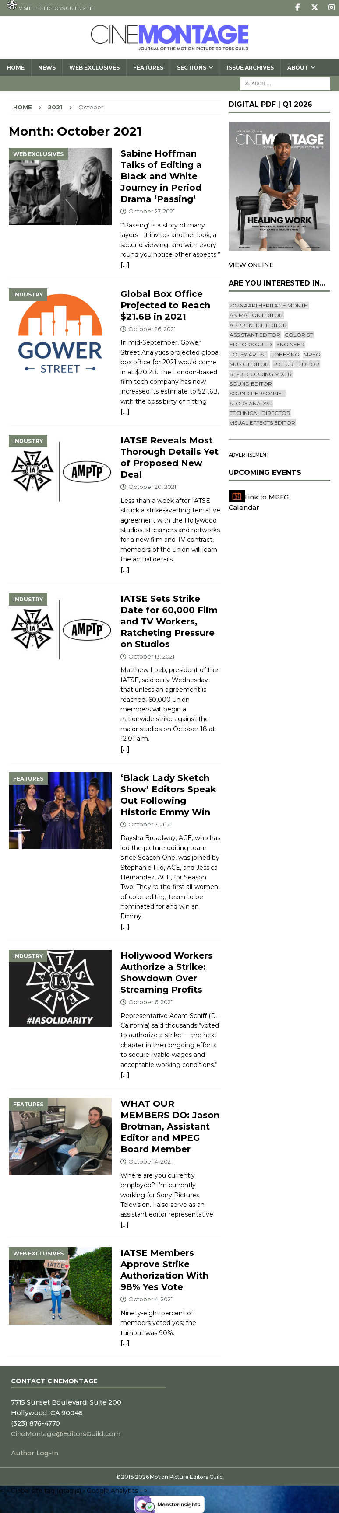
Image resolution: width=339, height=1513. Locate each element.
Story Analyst (251, 403)
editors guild (251, 344)
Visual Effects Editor (262, 422)
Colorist (299, 334)
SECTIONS (191, 67)
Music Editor (249, 364)
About (297, 67)
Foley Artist (248, 354)
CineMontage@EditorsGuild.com (65, 1433)
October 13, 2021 (151, 656)
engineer (290, 344)
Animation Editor (256, 315)
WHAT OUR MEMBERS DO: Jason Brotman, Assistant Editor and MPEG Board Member (169, 1126)
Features (148, 67)
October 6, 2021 (150, 1001)
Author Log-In (34, 1453)
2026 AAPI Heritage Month (269, 305)
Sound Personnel (257, 393)
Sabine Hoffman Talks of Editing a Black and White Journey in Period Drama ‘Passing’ (161, 176)
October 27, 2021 (151, 211)
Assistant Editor (255, 334)
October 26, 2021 (152, 328)
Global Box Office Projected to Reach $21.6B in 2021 (165, 305)
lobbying (285, 354)
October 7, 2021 (150, 824)
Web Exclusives (94, 67)
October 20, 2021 (152, 486)
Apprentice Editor (258, 325)
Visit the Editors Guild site (50, 5)
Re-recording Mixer (261, 374)
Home (16, 67)
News (47, 67)
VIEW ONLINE (251, 265)
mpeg (312, 354)
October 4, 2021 (150, 1161)
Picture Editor (296, 364)
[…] (124, 265)
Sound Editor (251, 383)
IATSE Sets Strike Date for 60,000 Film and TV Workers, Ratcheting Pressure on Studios (169, 621)
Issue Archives (250, 67)
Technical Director (260, 413)
